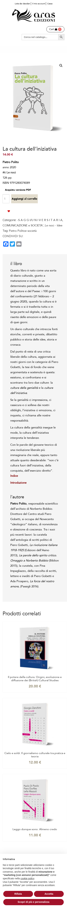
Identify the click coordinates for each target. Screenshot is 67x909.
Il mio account (38, 3)
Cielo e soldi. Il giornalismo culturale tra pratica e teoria (34, 755)
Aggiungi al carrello (24, 199)
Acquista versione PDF (18, 190)
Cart (53, 29)
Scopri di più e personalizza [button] (33, 902)
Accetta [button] (48, 893)
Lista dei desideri (22, 3)
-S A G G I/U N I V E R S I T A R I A (39, 220)
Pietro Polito (17, 231)
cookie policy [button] (27, 878)
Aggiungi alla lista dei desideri (9, 211)
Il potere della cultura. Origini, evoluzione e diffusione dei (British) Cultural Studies (35, 678)
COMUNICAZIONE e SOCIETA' (23, 225)
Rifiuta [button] (18, 893)
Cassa (49, 3)
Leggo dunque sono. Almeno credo (35, 829)
